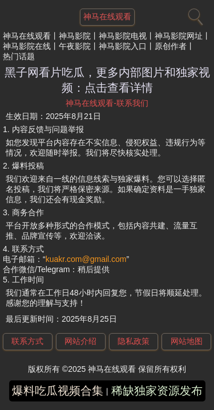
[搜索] (194, 14)
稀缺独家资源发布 (157, 390)
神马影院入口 (123, 46)
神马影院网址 (179, 35)
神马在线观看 (27, 35)
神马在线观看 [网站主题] (107, 16)
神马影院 (75, 35)
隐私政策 (134, 341)
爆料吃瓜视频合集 (57, 390)
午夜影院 (75, 46)
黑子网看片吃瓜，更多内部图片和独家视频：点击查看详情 (107, 80)
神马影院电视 (123, 35)
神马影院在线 (27, 46)
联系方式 (27, 341)
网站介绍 (80, 341)
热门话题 (19, 56)
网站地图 (187, 341)
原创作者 (171, 46)
